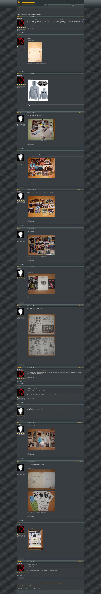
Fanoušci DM (34, 585)
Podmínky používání (30, 591)
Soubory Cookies (80, 1)
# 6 (82, 228)
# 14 (82, 522)
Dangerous (31, 25)
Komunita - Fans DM (28, 585)
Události (64, 5)
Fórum (73, 5)
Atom (82, 588)
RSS (80, 588)
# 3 (82, 112)
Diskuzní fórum (22, 585)
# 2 (82, 73)
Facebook (81, 5)
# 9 (82, 367)
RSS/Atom (19, 591)
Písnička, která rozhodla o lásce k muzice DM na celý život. (51, 583)
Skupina (22, 588)
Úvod (46, 5)
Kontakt (39, 591)
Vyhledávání (24, 591)
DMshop (35, 588)
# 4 (82, 150)
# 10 (82, 385)
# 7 (82, 266)
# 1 (82, 35)
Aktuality (50, 5)
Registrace (68, 1)
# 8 (82, 305)
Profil (22, 32)
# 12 (82, 422)
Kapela (59, 5)
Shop (77, 5)
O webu (36, 591)
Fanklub (68, 5)
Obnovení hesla (73, 1)
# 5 (82, 189)
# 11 (82, 404)
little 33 (31, 310)
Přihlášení (63, 1)
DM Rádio (19, 7)
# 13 (82, 461)
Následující (25, 12)
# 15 (82, 561)
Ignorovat (81, 16)
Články (55, 5)
